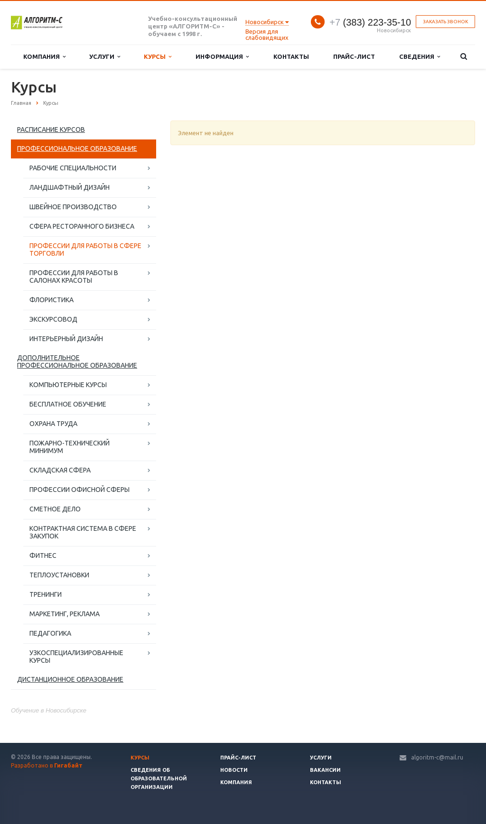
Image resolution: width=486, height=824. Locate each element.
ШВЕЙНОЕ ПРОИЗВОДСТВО (73, 207)
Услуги (104, 56)
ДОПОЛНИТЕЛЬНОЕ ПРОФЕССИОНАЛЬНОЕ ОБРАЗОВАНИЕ (77, 361)
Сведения (419, 56)
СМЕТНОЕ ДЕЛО (55, 509)
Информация (222, 56)
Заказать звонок (445, 21)
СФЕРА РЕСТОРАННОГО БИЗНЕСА (81, 226)
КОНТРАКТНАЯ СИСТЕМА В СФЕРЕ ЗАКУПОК (82, 532)
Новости (234, 770)
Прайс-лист (354, 56)
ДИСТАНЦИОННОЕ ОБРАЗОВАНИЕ (70, 679)
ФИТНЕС (42, 555)
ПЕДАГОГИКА (50, 633)
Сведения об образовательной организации (159, 778)
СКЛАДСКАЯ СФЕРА (60, 470)
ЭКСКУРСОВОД (53, 319)
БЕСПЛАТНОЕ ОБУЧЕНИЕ (67, 404)
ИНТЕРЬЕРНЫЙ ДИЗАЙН (66, 339)
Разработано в (47, 765)
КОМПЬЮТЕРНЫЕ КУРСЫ (68, 385)
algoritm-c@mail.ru (437, 757)
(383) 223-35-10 (370, 22)
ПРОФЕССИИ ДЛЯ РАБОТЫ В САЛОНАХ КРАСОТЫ (73, 276)
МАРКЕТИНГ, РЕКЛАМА (64, 614)
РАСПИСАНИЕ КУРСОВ (51, 129)
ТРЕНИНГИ (45, 594)
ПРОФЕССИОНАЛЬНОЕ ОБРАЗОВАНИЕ (77, 148)
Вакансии (325, 770)
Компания (44, 56)
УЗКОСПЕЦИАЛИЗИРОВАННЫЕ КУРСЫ (76, 656)
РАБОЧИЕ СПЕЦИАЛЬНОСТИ (72, 168)
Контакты (291, 56)
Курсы (157, 56)
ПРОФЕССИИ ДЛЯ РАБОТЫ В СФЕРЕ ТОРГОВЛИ (85, 249)
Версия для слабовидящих (267, 34)
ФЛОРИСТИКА (51, 300)
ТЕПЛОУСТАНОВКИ (59, 575)
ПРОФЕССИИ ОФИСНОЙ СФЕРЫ (79, 489)
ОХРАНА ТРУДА (53, 423)
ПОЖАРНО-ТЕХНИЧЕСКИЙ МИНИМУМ (69, 446)
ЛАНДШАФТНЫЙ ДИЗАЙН (69, 187)
